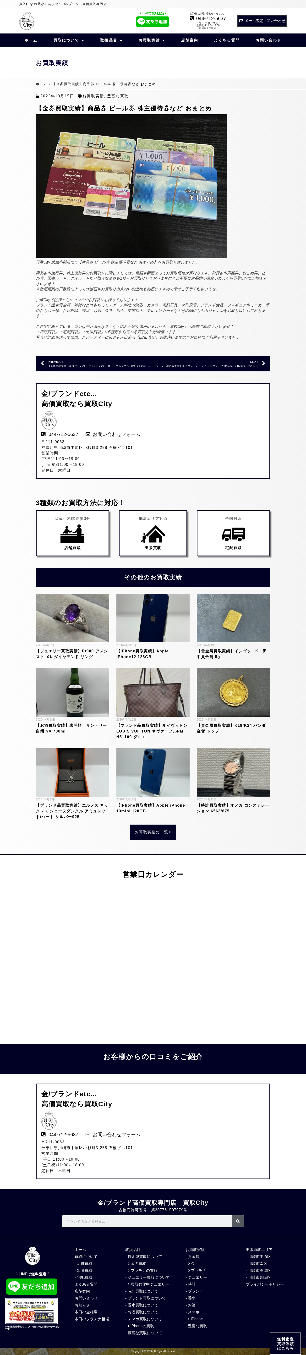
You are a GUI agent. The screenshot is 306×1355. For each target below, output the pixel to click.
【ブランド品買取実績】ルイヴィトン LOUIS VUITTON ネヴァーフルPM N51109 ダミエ (152, 731)
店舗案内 (189, 40)
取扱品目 (111, 40)
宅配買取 (233, 548)
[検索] (238, 1221)
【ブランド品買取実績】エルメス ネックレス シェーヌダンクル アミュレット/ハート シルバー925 (72, 811)
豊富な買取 (118, 96)
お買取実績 (151, 40)
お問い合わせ (268, 40)
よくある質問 (227, 40)
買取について (68, 40)
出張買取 (153, 548)
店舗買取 (72, 548)
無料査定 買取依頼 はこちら (285, 1346)
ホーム (31, 40)
